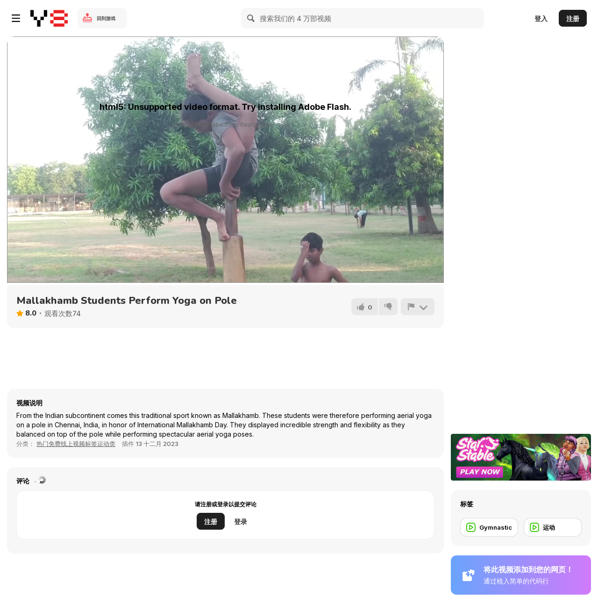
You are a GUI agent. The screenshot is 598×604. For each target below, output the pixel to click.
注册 (572, 18)
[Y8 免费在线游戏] (49, 18)
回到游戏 (106, 18)
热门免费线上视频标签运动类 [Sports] (75, 443)
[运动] (553, 527)
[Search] (251, 18)
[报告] (417, 306)
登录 (240, 521)
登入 (541, 18)
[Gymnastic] (489, 527)
